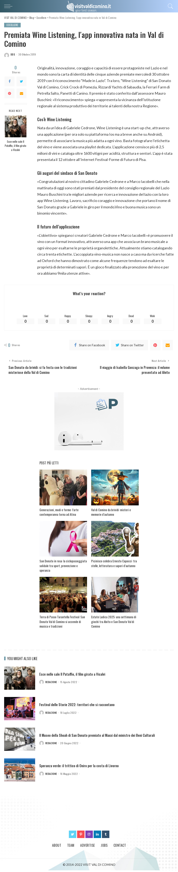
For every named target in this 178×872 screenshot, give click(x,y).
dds (13, 54)
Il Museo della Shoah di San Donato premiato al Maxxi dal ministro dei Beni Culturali (100, 736)
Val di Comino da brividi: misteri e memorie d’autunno (111, 513)
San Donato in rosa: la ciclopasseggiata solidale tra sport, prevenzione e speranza (63, 567)
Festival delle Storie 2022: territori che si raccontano (78, 706)
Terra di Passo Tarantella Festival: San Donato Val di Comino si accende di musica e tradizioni (62, 623)
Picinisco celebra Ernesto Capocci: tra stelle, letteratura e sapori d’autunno (114, 565)
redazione (51, 683)
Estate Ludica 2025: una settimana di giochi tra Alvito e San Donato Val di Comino (113, 623)
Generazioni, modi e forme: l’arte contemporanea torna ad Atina (59, 513)
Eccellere (13, 25)
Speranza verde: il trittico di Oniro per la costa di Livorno (81, 767)
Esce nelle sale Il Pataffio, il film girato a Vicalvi (15, 145)
